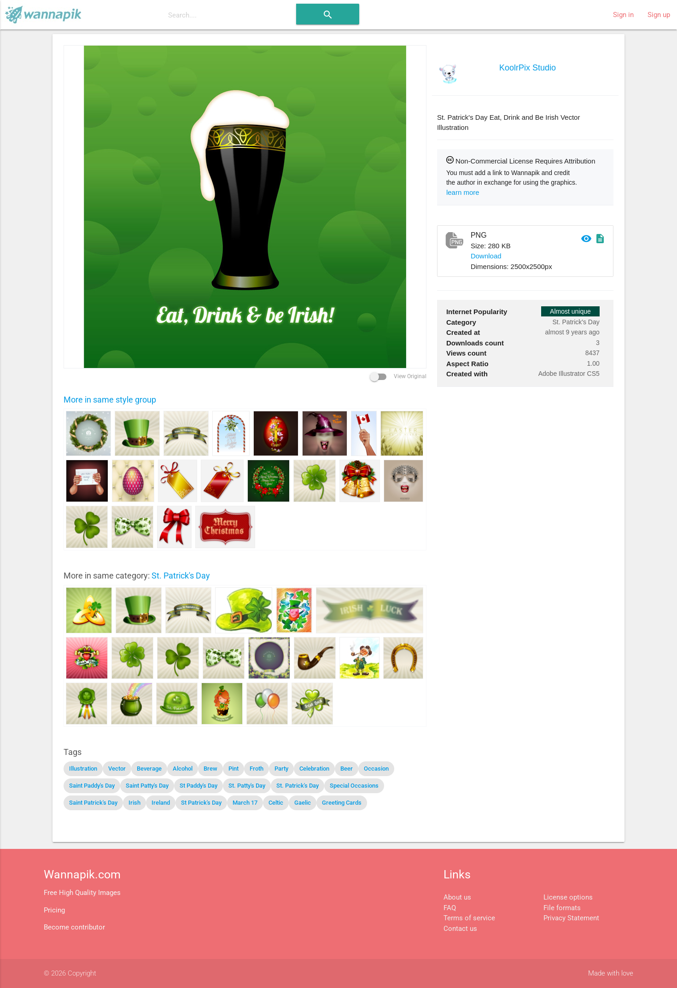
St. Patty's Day (246, 785)
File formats (562, 908)
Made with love (610, 973)
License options (568, 897)
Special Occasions (354, 785)
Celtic (275, 802)
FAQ (450, 908)
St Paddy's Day (198, 785)
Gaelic (302, 802)
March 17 (245, 802)
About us (457, 897)
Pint (233, 768)
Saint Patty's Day (147, 785)
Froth (256, 768)
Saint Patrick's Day (93, 802)
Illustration (83, 768)
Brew (210, 768)
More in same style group (110, 399)
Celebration (314, 768)
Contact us (460, 928)
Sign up (659, 15)
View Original (398, 376)
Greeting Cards (342, 802)
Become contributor (74, 927)
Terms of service (469, 918)
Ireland (161, 802)
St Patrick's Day (201, 802)
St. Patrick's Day (181, 575)
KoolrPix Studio (527, 67)
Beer (346, 768)
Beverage (149, 768)
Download (486, 256)
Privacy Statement (571, 918)
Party (281, 768)
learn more (462, 192)
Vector (117, 768)
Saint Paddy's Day (92, 785)
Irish (134, 802)
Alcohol (183, 768)
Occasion (376, 768)
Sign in (623, 15)
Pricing (54, 910)
